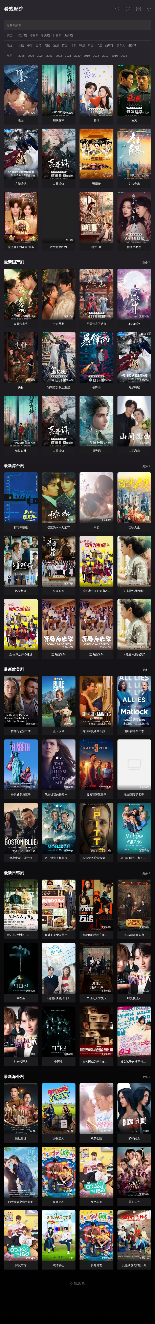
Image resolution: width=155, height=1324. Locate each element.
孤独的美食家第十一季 (59, 934)
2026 (21, 55)
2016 (115, 55)
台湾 (38, 45)
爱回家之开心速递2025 (97, 590)
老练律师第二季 (134, 731)
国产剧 (22, 35)
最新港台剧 (14, 465)
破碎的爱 (134, 1138)
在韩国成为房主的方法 (97, 934)
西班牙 (109, 45)
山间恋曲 (134, 450)
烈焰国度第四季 (134, 794)
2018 (96, 55)
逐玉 (21, 120)
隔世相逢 (20, 1138)
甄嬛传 (96, 183)
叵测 (134, 120)
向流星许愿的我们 (134, 590)
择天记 (96, 450)
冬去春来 (134, 183)
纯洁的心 (58, 1265)
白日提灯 (58, 183)
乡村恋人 (58, 1138)
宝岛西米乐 (58, 654)
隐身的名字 (134, 247)
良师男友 (58, 1202)
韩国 (82, 45)
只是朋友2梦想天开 (134, 1265)
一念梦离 (58, 323)
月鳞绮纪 (20, 183)
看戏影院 (13, 9)
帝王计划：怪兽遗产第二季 (62, 858)
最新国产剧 (14, 262)
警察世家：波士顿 (20, 858)
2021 (68, 55)
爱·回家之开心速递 (20, 654)
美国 (47, 45)
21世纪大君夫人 (96, 998)
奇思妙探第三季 (21, 794)
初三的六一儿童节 (58, 527)
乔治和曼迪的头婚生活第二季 (101, 731)
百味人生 (134, 527)
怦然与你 (96, 1202)
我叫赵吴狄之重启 (58, 387)
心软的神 (134, 323)
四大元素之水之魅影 (21, 1202)
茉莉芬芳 (134, 1202)
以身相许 (20, 590)
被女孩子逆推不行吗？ (134, 1061)
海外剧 (68, 35)
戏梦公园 (96, 1138)
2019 (87, 55)
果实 (96, 527)
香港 (30, 45)
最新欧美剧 (14, 669)
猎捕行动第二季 (21, 731)
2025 (31, 55)
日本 (73, 45)
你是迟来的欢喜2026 (21, 247)
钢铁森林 (58, 120)
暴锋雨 (96, 387)
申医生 (21, 998)
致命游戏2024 (58, 247)
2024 (40, 55)
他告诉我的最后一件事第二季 (63, 794)
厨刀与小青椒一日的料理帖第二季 (28, 934)
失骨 (21, 387)
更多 (146, 262)
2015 (124, 55)
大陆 (21, 45)
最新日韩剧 (14, 873)
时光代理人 (134, 998)
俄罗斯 (132, 45)
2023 (49, 55)
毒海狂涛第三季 (96, 794)
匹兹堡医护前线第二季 (97, 858)
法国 (56, 45)
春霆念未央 (21, 323)
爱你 (96, 120)
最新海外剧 (14, 1076)
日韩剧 (57, 35)
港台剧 (34, 35)
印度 (99, 45)
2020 (77, 55)
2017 (105, 55)
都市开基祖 (21, 527)
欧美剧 (45, 35)
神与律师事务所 (134, 934)
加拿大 (121, 45)
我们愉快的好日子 (58, 998)
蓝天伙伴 (58, 731)
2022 (59, 55)
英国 (64, 45)
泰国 (90, 45)
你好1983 (96, 247)
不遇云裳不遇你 (96, 323)
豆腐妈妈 (58, 590)
